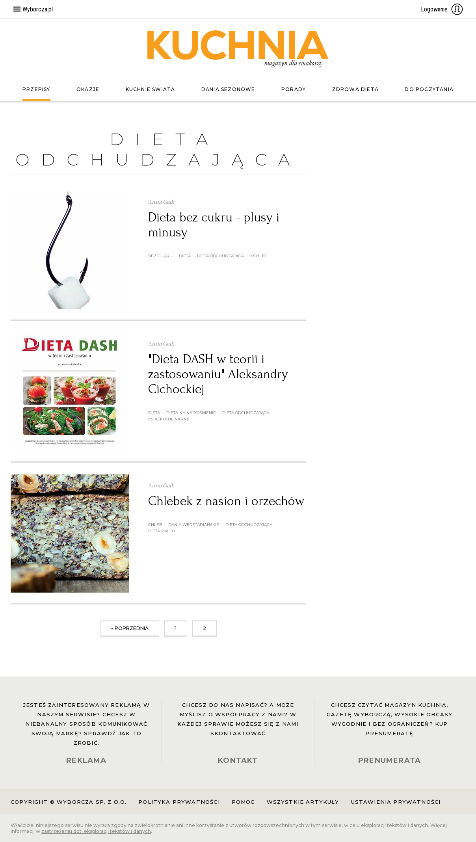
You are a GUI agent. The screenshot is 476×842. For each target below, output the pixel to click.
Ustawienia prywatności (396, 802)
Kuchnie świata (150, 89)
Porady (293, 89)
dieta (185, 255)
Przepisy (36, 89)
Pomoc (243, 802)
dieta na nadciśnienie (191, 412)
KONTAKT (238, 760)
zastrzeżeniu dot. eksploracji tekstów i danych (96, 831)
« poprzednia (130, 628)
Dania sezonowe (228, 89)
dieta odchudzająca (220, 255)
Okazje (87, 89)
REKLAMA (86, 760)
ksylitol (259, 255)
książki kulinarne (169, 419)
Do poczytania (429, 89)
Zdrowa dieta (355, 89)
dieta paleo (161, 530)
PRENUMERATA (389, 760)
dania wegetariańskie (193, 524)
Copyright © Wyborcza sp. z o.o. (68, 802)
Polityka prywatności (178, 802)
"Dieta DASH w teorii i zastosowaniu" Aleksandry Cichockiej (218, 374)
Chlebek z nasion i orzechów (226, 501)
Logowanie (442, 9)
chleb (155, 524)
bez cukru (160, 255)
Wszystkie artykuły (303, 802)
